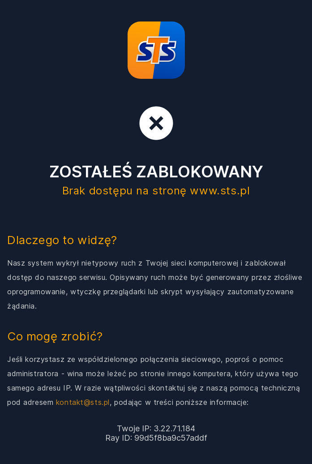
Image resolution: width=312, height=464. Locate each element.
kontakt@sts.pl (83, 402)
